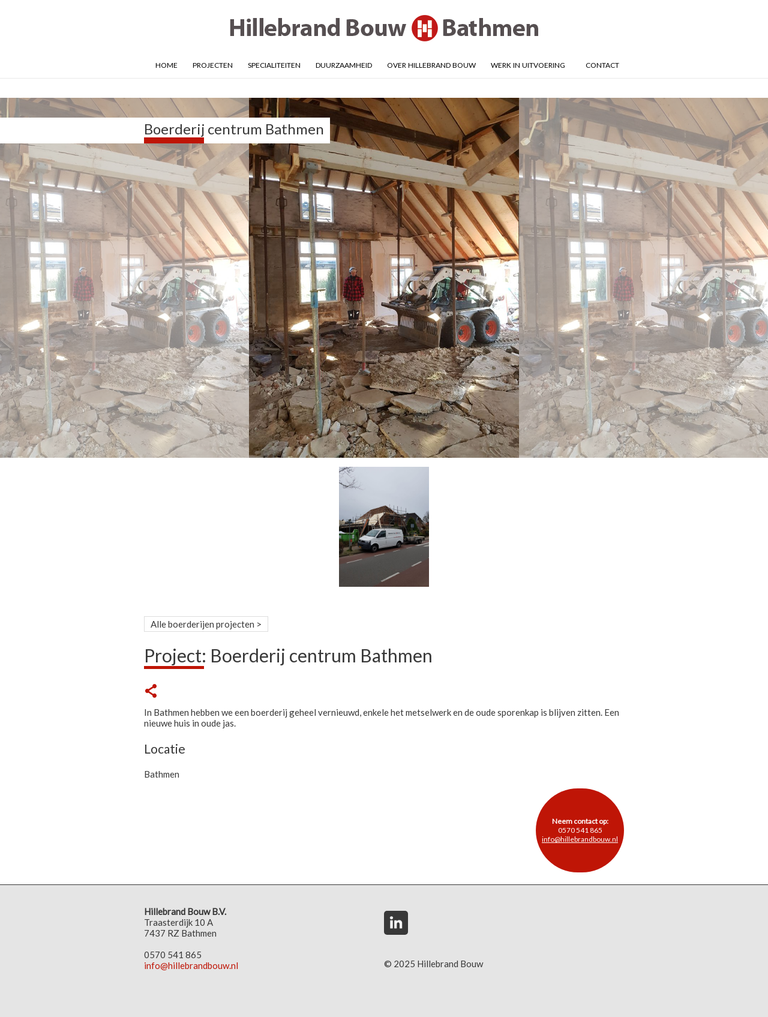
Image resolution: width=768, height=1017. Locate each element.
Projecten (213, 64)
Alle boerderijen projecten (202, 624)
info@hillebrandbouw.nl (580, 839)
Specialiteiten (274, 64)
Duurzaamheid (344, 64)
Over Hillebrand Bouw (431, 64)
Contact (602, 64)
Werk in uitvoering (528, 64)
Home (166, 64)
